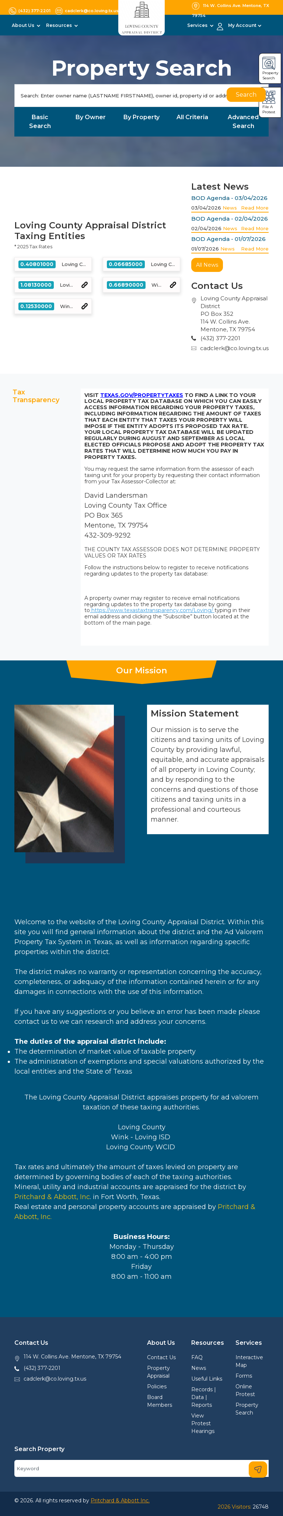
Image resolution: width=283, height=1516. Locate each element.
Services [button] (198, 25)
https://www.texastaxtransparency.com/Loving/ (152, 610)
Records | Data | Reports (203, 1397)
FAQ (197, 1357)
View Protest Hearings (202, 1423)
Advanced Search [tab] (243, 122)
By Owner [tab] (91, 117)
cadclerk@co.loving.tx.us (234, 348)
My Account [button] (242, 25)
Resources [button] (59, 25)
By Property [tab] (141, 117)
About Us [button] (23, 25)
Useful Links (206, 1378)
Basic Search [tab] (40, 122)
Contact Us (161, 1357)
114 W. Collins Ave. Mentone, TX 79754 (72, 1356)
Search (246, 94)
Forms (243, 1375)
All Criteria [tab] (192, 117)
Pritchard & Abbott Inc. (120, 1500)
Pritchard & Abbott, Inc (52, 1197)
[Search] (141, 95)
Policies (157, 1386)
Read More (255, 208)
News (230, 208)
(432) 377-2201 (42, 1368)
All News (207, 265)
